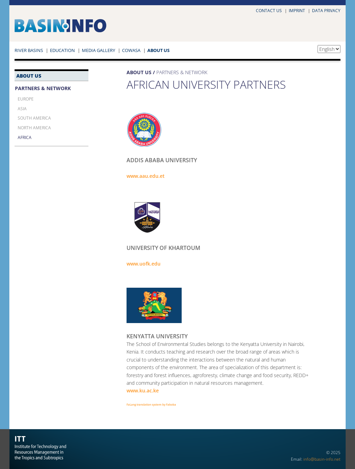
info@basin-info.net (321, 459)
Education (62, 50)
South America (34, 118)
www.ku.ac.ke (143, 390)
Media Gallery (98, 50)
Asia (22, 108)
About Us (158, 50)
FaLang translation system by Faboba (151, 404)
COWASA (131, 50)
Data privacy (326, 11)
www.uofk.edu (144, 263)
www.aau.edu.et (146, 176)
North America (34, 127)
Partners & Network (43, 88)
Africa (25, 137)
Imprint (297, 11)
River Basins (29, 50)
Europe (26, 99)
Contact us (269, 11)
